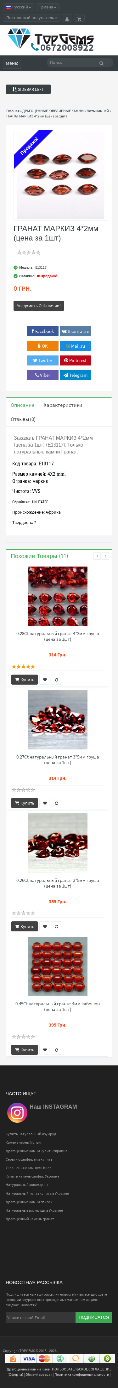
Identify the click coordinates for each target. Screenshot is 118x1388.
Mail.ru (75, 346)
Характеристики (63, 404)
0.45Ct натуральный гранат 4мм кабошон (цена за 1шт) (57, 1006)
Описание (22, 404)
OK (42, 346)
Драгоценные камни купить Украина (36, 1150)
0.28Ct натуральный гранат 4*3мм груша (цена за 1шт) (57, 636)
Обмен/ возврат (38, 1374)
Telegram (75, 375)
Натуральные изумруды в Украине (34, 1210)
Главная (13, 110)
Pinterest (75, 360)
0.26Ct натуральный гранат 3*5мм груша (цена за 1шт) (57, 883)
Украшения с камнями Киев (28, 1167)
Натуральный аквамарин (27, 1184)
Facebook (42, 331)
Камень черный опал (23, 1142)
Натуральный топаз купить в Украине (37, 1193)
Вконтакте (75, 331)
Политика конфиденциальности (81, 1374)
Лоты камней (98, 110)
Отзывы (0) (23, 419)
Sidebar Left (28, 89)
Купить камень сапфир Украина (32, 1176)
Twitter (42, 360)
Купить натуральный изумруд (31, 1134)
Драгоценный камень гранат (30, 1218)
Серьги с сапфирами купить (29, 1159)
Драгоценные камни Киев (28, 1369)
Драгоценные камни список (29, 1201)
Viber (42, 375)
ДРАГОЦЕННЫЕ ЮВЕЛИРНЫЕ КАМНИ (53, 110)
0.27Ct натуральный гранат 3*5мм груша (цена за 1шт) (57, 759)
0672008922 (67, 47)
